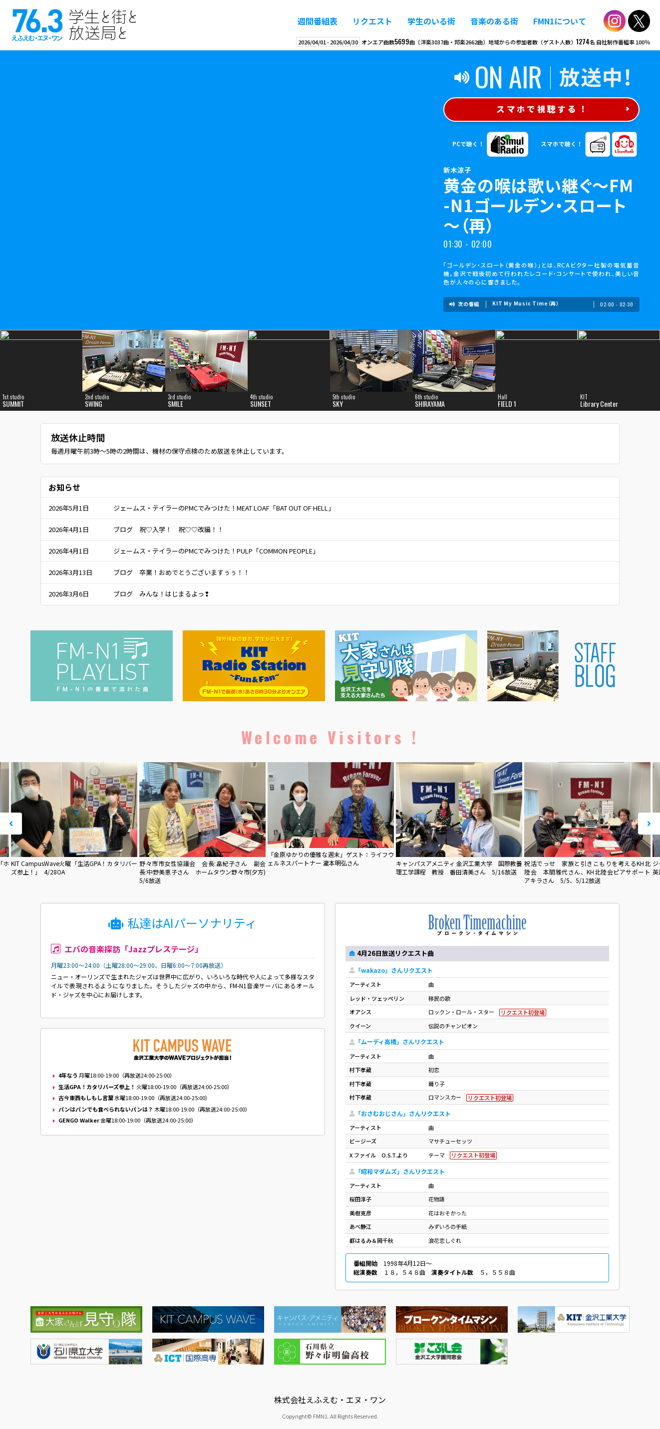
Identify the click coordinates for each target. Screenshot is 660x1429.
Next (649, 824)
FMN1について (559, 21)
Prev (11, 824)
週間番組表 (317, 21)
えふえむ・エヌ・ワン (74, 25)
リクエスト (372, 21)
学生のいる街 (431, 21)
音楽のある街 (494, 21)
